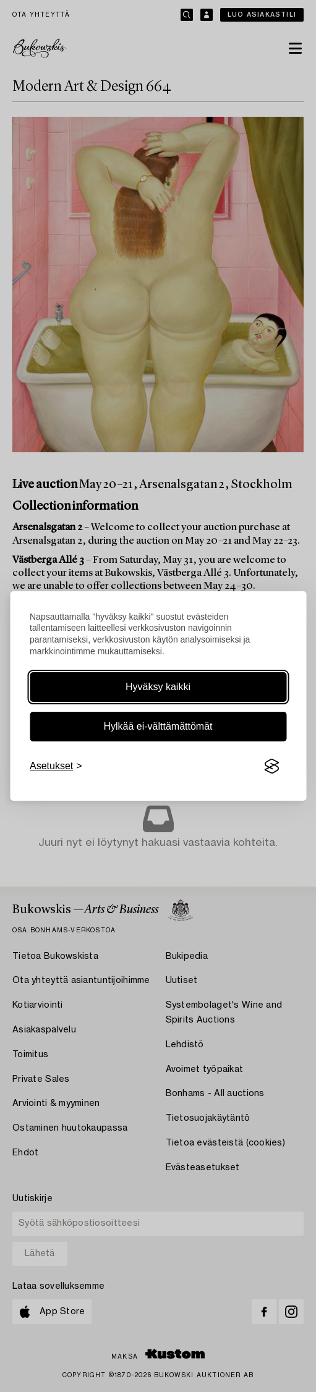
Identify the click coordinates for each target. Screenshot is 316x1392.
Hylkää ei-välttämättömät (157, 726)
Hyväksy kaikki (158, 686)
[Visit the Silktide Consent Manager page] (271, 766)
